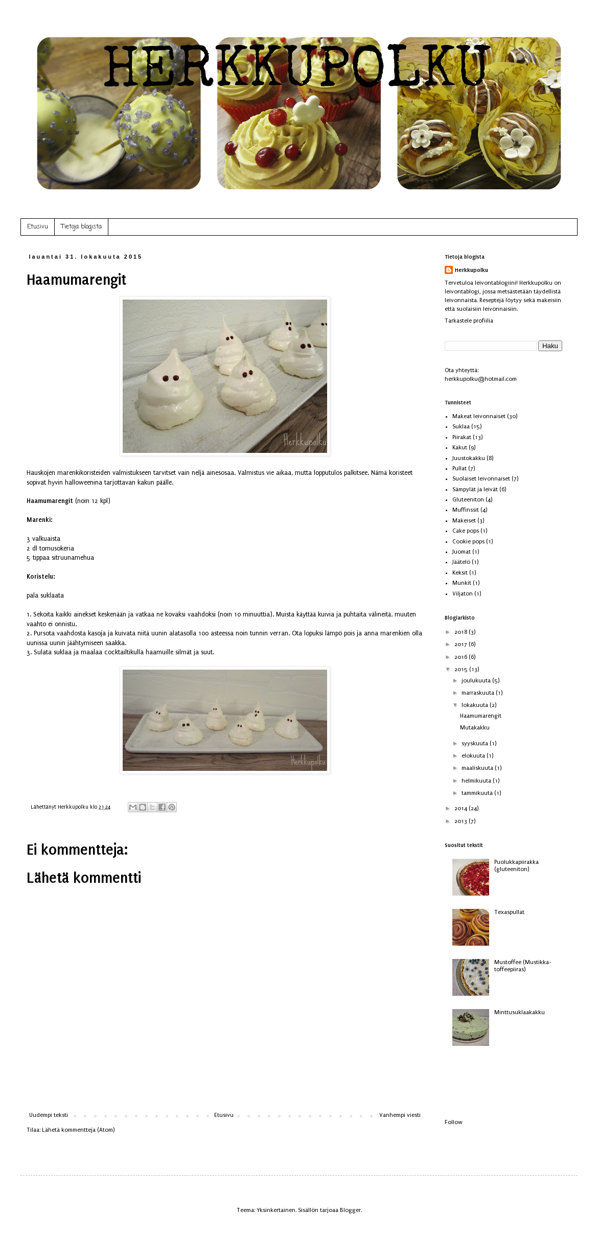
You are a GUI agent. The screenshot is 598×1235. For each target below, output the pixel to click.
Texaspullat (509, 912)
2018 (461, 632)
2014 (461, 808)
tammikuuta (478, 793)
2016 (461, 657)
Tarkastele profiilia (469, 320)
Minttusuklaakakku (519, 1012)
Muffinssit (465, 510)
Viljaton (462, 593)
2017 (461, 644)
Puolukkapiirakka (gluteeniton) (516, 866)
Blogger (350, 1210)
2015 (461, 669)
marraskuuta (479, 693)
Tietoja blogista (81, 227)
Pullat (459, 468)
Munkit (461, 583)
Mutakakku (475, 727)
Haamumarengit (480, 716)
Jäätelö (461, 562)
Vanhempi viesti (400, 1115)
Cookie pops (468, 541)
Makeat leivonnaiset (478, 416)
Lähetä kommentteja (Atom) (78, 1130)
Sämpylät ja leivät (475, 489)
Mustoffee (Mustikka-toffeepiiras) (522, 966)
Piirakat (461, 437)
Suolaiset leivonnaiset (481, 478)
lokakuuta (476, 705)
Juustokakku (468, 458)
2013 (461, 821)
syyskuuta (476, 743)
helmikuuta (477, 780)
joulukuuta (477, 680)
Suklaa (461, 426)
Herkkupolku (471, 269)
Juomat (461, 551)
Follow (454, 1122)
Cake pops (465, 531)
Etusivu (37, 227)
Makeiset (464, 520)
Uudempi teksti (48, 1115)
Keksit (460, 572)
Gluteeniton (468, 499)
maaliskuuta (478, 768)
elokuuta (474, 755)
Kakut (459, 447)
